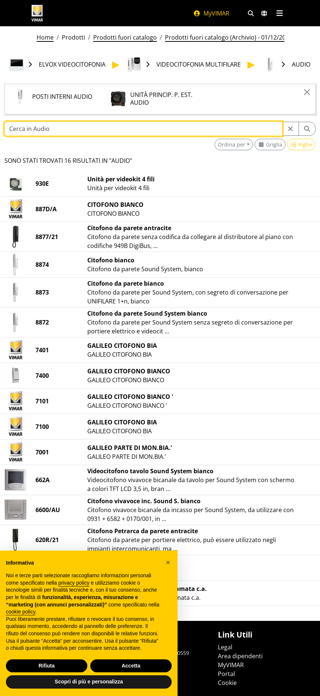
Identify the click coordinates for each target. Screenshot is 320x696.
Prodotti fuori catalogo (125, 37)
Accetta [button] (131, 674)
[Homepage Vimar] (37, 13)
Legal (225, 647)
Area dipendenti (240, 656)
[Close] (307, 92)
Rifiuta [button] (46, 674)
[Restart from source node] (290, 129)
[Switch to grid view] (270, 144)
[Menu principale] (280, 13)
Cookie (227, 683)
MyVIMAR (211, 13)
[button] (168, 571)
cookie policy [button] (20, 620)
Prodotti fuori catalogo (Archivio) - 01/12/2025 (228, 37)
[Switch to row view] (301, 144)
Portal (226, 674)
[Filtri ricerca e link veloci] (251, 13)
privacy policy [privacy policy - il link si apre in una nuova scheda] (74, 592)
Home (45, 37)
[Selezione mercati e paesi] (264, 13)
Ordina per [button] (231, 144)
